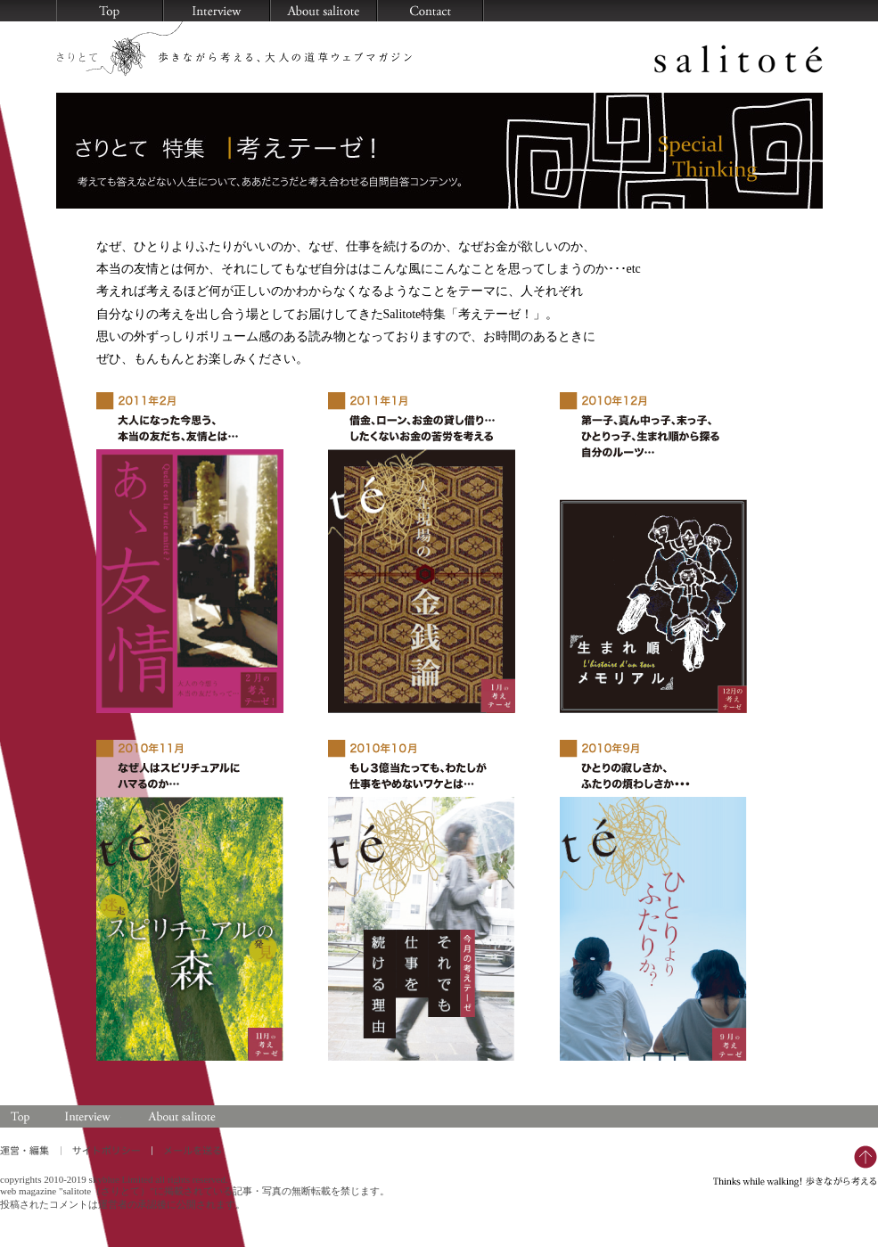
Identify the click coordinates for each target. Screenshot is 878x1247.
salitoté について (323, 10)
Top (21, 1116)
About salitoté (180, 1116)
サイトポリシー (106, 1150)
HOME (109, 10)
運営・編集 (30, 1150)
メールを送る (430, 10)
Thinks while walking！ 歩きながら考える (795, 1166)
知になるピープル (216, 10)
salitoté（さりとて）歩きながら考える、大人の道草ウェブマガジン (439, 52)
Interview (88, 1116)
